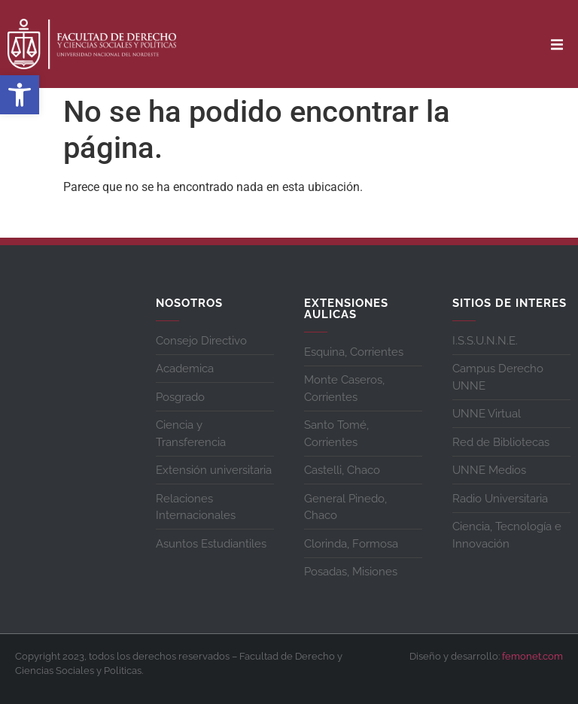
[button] (19, 94)
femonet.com (532, 656)
